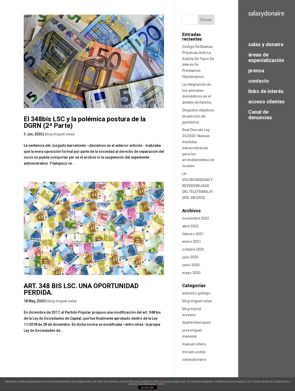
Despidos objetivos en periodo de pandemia (198, 116)
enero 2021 (191, 241)
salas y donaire (265, 44)
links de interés (266, 91)
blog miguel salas (60, 134)
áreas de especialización (266, 57)
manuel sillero (194, 344)
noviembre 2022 (195, 218)
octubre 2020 (193, 249)
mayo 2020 (191, 273)
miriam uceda (193, 352)
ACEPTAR (147, 387)
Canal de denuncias (260, 114)
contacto (258, 81)
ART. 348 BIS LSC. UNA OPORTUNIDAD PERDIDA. (81, 289)
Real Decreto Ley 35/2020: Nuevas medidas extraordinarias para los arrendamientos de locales (198, 148)
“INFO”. (161, 384)
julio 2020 (190, 257)
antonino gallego (196, 293)
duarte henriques (196, 322)
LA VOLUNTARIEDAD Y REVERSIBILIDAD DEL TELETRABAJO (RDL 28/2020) (197, 186)
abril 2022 (190, 226)
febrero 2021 (193, 234)
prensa (256, 70)
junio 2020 (190, 265)
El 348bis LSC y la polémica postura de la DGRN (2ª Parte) (85, 122)
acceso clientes (266, 101)
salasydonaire (194, 359)
